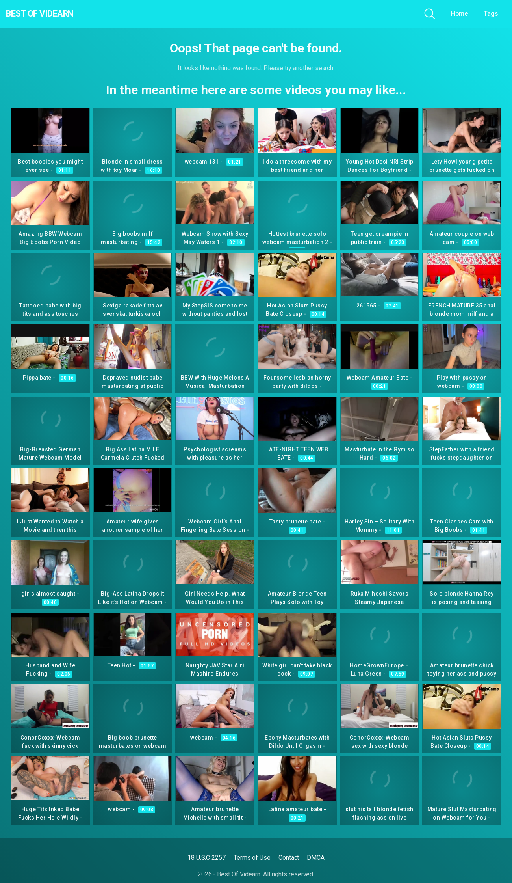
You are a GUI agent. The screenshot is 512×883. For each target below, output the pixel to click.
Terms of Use (252, 857)
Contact (288, 857)
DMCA (316, 857)
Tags (491, 13)
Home (459, 13)
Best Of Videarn (51, 14)
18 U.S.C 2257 (206, 857)
